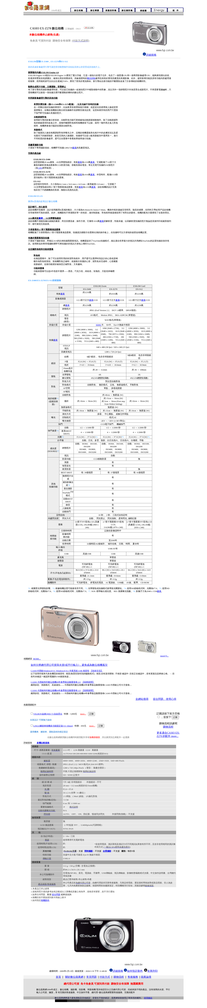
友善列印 (151, 971)
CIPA (40, 168)
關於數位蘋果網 (74, 977)
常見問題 (91, 977)
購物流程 (168, 726)
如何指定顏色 (135, 971)
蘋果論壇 (146, 977)
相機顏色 (45, 900)
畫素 (74, 148)
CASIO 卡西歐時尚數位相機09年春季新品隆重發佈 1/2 (56, 690)
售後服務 (133, 977)
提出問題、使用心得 (164, 699)
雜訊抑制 (91, 78)
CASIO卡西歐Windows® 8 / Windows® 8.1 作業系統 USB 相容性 (60, 671)
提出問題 (56, 894)
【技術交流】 (96, 671)
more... (83, 714)
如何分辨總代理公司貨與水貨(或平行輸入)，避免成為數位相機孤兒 (69, 665)
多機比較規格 (43, 743)
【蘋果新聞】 (88, 682)
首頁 (58, 977)
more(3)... (164, 656)
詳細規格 (149, 54)
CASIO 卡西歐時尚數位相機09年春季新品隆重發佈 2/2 (56, 682)
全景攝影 (107, 851)
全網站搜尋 (142, 699)
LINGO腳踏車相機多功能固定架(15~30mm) (53, 726)
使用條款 (148, 998)
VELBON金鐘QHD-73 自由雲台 (47, 714)
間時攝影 (88, 851)
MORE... (37, 659)
